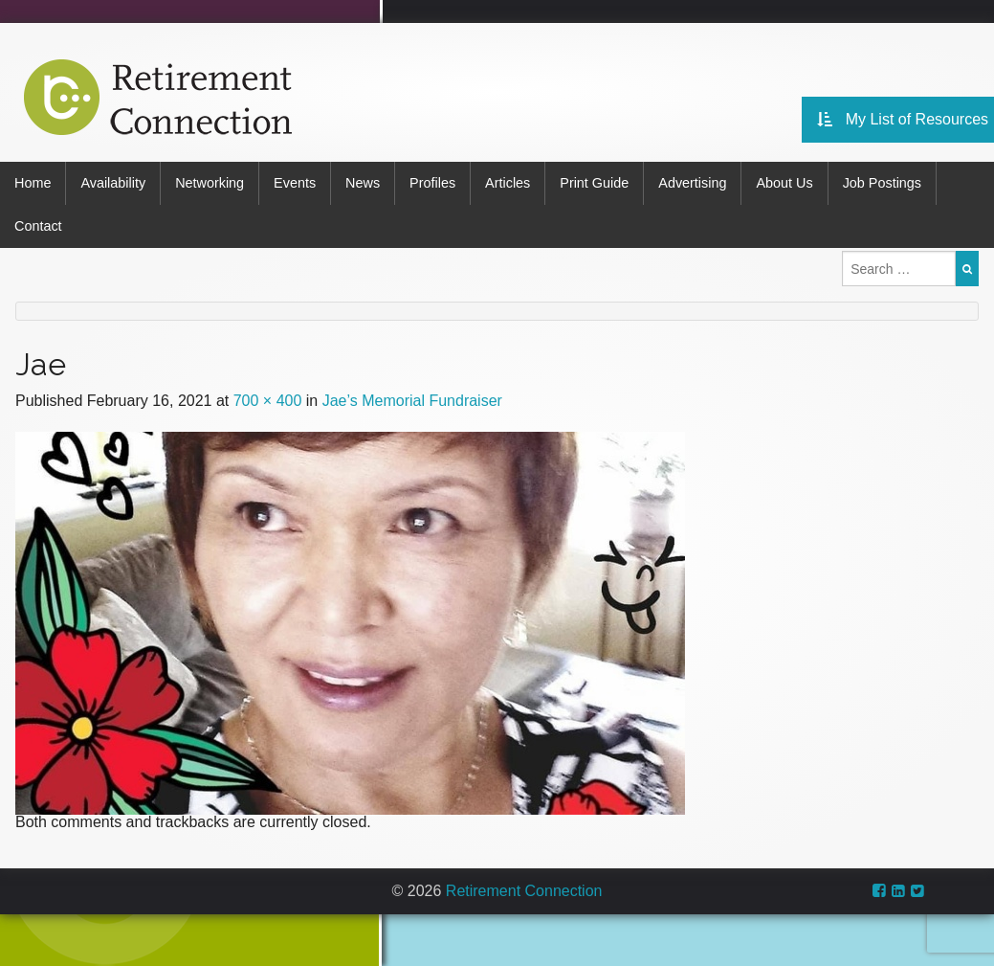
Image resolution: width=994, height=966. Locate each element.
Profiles (432, 183)
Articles (507, 183)
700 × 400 (267, 401)
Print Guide (594, 183)
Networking (209, 183)
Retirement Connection (524, 891)
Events (295, 183)
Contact (38, 226)
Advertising (692, 183)
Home (32, 183)
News (362, 183)
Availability (112, 183)
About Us (784, 183)
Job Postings (882, 183)
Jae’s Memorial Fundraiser (412, 401)
